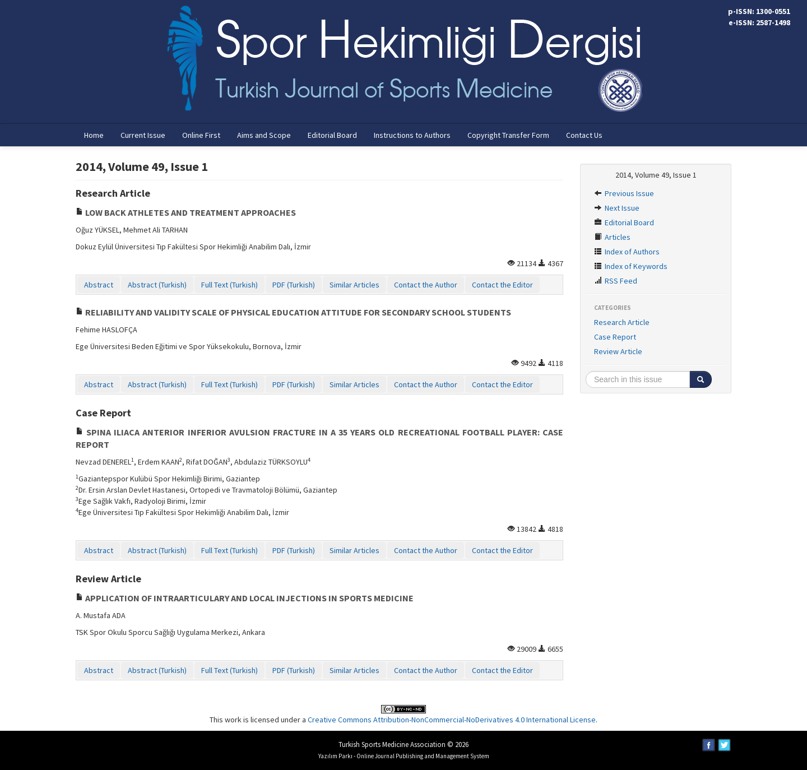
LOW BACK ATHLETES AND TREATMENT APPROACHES (186, 212)
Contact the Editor (502, 285)
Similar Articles (354, 285)
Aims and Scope (264, 135)
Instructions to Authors (412, 135)
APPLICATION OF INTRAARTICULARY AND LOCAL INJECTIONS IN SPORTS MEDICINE (245, 598)
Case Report (615, 337)
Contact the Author (425, 285)
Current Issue (142, 135)
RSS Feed (615, 281)
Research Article (622, 322)
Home (94, 135)
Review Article (618, 351)
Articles (612, 237)
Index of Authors (627, 252)
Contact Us (584, 135)
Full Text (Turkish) (229, 285)
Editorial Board (332, 135)
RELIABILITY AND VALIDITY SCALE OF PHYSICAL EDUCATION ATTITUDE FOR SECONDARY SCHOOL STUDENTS (293, 312)
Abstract (98, 285)
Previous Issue (624, 193)
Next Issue (616, 208)
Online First (201, 135)
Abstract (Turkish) (157, 285)
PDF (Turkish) (293, 285)
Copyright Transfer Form (508, 135)
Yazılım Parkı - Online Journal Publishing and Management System (403, 756)
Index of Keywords (630, 266)
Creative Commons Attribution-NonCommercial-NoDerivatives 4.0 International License (452, 720)
